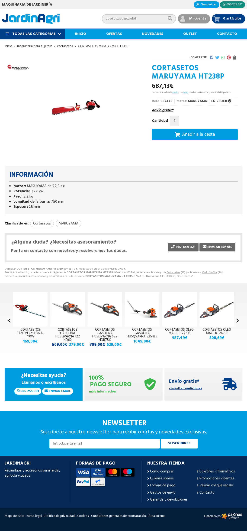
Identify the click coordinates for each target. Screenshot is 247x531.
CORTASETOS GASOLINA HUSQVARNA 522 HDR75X (104, 335)
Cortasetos (173, 272)
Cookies (83, 516)
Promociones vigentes (216, 478)
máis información (102, 392)
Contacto (207, 492)
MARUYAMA (209, 272)
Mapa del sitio (14, 516)
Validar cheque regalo (216, 485)
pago (185, 92)
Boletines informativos (217, 471)
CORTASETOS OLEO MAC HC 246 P (179, 331)
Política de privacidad (60, 516)
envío (175, 92)
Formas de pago (162, 485)
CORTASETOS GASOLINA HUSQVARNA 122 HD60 (67, 335)
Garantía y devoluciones (169, 499)
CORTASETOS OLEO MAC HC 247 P (216, 331)
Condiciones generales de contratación (118, 516)
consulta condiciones (185, 389)
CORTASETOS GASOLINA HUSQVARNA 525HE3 (142, 333)
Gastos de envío (163, 492)
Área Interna (156, 516)
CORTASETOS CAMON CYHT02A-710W (30, 333)
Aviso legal (34, 516)
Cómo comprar (161, 471)
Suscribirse (179, 443)
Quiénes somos (162, 478)
